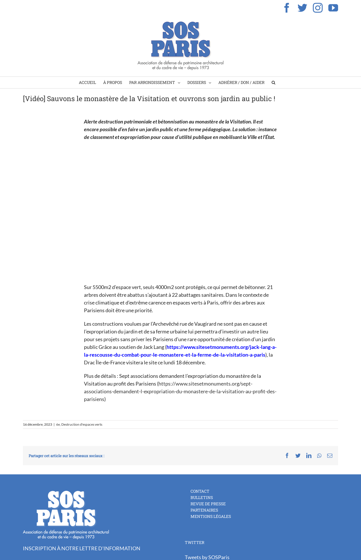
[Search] (273, 82)
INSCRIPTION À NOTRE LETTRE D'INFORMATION (81, 548)
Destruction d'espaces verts (81, 424)
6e (58, 424)
